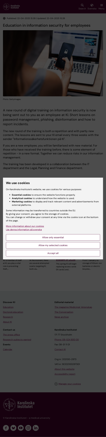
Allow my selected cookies (53, 245)
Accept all (53, 253)
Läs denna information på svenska (24, 229)
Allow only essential (53, 237)
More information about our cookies (25, 226)
